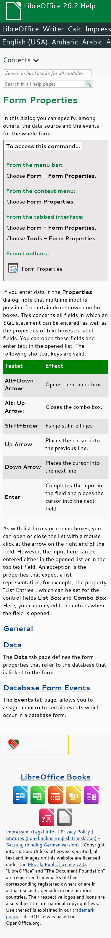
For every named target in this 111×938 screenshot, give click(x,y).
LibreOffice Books (55, 776)
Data (12, 644)
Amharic (65, 42)
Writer (53, 29)
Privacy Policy (75, 831)
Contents (16, 59)
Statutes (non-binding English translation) (51, 838)
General (18, 628)
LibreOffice (20, 29)
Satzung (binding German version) (42, 844)
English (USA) (25, 42)
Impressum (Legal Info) (31, 831)
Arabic (92, 42)
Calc (74, 29)
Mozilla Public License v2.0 (57, 864)
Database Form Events (46, 687)
